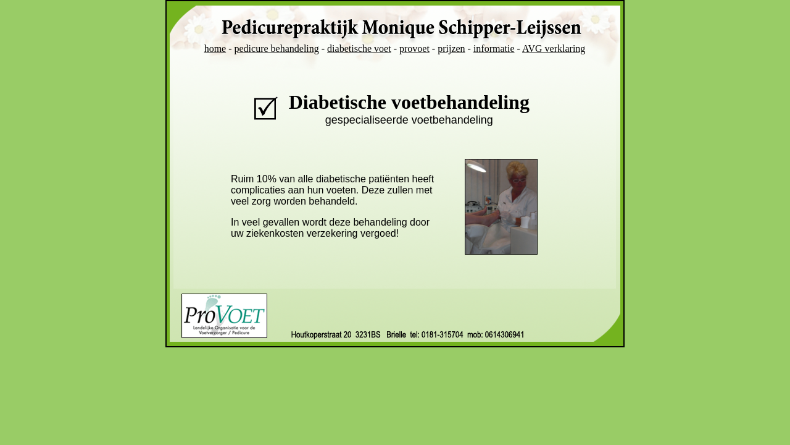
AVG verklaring (553, 48)
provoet (414, 48)
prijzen (451, 48)
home (215, 48)
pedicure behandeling (277, 48)
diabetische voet (359, 48)
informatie (494, 48)
